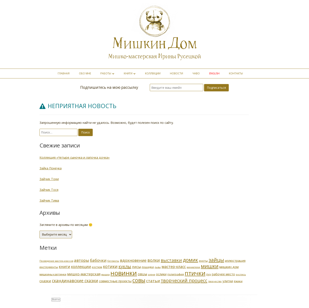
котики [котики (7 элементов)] (110, 266)
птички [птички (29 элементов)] (195, 273)
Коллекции (153, 73)
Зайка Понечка (50, 168)
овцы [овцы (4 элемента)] (142, 273)
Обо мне (85, 73)
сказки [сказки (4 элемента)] (45, 280)
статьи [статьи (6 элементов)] (153, 280)
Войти (56, 299)
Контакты (236, 73)
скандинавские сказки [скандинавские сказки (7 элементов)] (75, 280)
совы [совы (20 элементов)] (138, 280)
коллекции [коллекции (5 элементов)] (81, 266)
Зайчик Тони (49, 179)
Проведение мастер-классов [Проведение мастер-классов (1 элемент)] (56, 260)
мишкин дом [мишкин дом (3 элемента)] (229, 267)
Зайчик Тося (48, 190)
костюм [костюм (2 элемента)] (97, 267)
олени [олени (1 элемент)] (151, 274)
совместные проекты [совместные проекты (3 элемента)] (115, 281)
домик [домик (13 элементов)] (190, 260)
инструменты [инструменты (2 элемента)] (48, 267)
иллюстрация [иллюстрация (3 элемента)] (235, 260)
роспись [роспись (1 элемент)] (241, 274)
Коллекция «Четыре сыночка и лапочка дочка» (74, 157)
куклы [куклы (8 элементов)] (124, 266)
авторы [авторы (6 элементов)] (81, 260)
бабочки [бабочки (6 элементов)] (98, 260)
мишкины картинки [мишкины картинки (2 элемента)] (52, 274)
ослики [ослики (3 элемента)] (161, 274)
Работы (105, 73)
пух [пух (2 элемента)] (208, 274)
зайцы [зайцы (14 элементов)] (216, 259)
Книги (128, 73)
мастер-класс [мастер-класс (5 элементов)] (174, 266)
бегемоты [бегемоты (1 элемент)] (113, 260)
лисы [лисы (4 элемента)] (136, 266)
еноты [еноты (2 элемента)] (203, 261)
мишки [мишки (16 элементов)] (209, 266)
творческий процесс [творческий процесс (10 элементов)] (184, 280)
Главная (64, 73)
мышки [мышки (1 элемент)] (105, 274)
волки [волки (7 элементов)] (153, 260)
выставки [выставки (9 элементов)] (171, 260)
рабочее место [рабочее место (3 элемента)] (223, 274)
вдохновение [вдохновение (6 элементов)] (133, 260)
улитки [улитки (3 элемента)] (228, 281)
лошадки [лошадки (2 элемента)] (148, 267)
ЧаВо (196, 73)
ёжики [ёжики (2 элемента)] (238, 281)
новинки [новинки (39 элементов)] (124, 273)
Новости (176, 73)
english (214, 73)
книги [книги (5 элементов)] (64, 266)
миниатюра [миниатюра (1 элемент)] (193, 267)
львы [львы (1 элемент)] (158, 267)
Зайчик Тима (49, 200)
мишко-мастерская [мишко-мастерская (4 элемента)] (83, 273)
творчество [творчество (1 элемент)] (215, 281)
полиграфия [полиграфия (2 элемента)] (175, 274)
